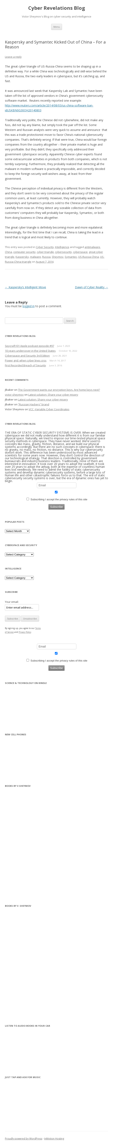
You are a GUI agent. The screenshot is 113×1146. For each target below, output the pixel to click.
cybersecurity (63, 252)
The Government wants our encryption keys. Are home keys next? (59, 390)
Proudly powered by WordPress (23, 1138)
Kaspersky (22, 257)
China (8, 252)
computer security (24, 252)
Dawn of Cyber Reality (91, 287)
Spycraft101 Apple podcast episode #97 (29, 346)
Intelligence (62, 247)
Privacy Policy (25, 632)
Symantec (71, 257)
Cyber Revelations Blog (56, 8)
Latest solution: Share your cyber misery (53, 394)
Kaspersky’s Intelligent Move (25, 287)
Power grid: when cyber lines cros (25, 360)
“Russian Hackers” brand (33, 404)
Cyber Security (45, 247)
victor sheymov (14, 394)
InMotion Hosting (54, 1138)
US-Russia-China (88, 257)
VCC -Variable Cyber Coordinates (49, 409)
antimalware (92, 247)
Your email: (12, 602)
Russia (46, 257)
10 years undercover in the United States (30, 351)
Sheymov (57, 257)
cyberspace (80, 252)
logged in (29, 306)
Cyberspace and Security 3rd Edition (27, 355)
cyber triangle (45, 252)
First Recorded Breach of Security (25, 365)
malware (35, 257)
